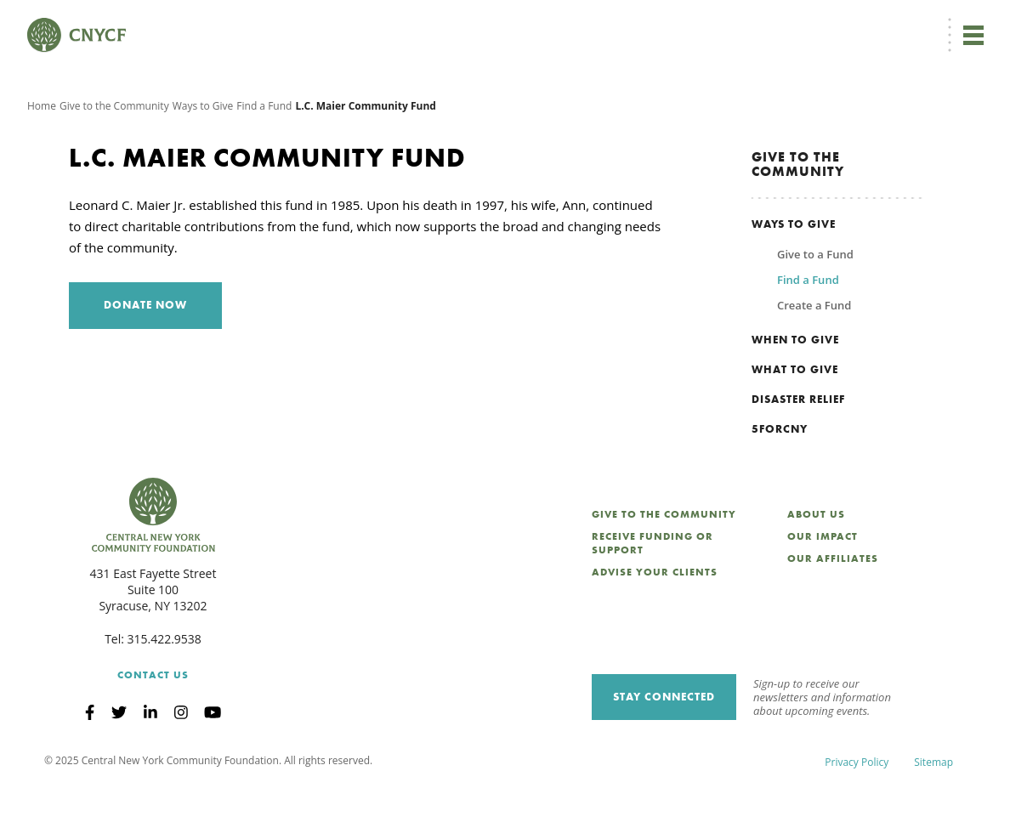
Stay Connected (664, 747)
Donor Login (554, 22)
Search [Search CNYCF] (953, 22)
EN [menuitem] (489, 22)
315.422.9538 (164, 690)
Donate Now (406, 22)
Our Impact (822, 587)
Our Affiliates (832, 609)
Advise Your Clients (655, 623)
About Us (816, 565)
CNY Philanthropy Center (848, 22)
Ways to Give (203, 157)
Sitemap (933, 813)
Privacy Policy (856, 813)
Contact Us (153, 726)
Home (41, 157)
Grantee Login (635, 22)
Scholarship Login (728, 22)
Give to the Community (114, 157)
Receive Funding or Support (652, 594)
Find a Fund (264, 157)
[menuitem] (486, 22)
